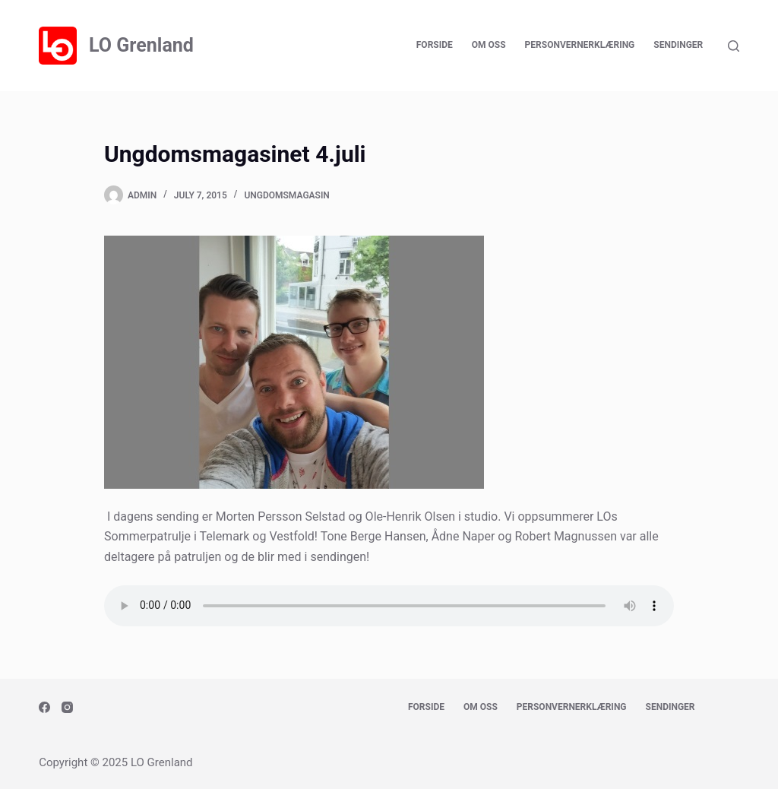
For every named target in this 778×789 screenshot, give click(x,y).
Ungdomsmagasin (286, 195)
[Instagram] (67, 707)
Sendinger (678, 45)
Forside (434, 45)
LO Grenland (141, 45)
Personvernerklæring (580, 45)
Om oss (489, 45)
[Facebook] (44, 707)
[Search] (733, 46)
